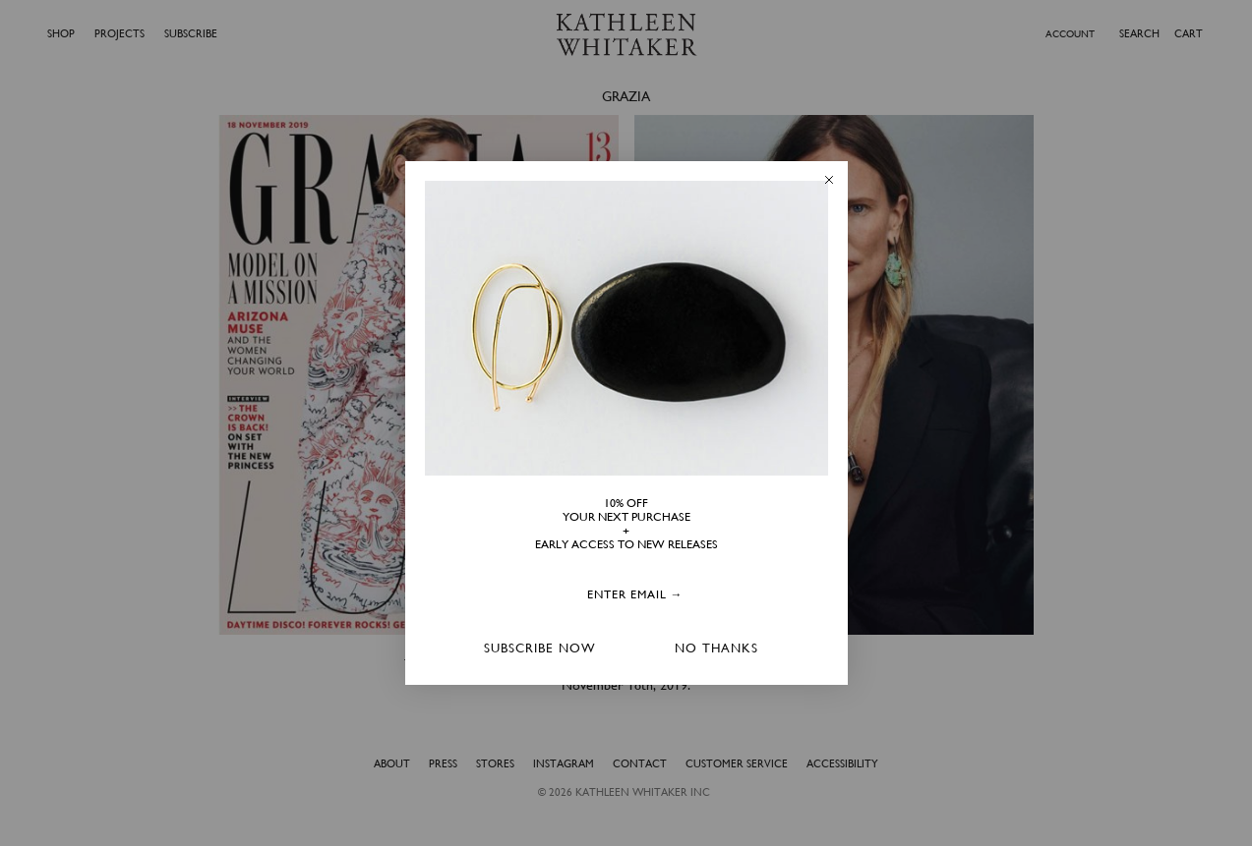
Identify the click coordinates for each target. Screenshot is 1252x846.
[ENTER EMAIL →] (635, 596)
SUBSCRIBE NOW (540, 648)
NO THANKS (716, 648)
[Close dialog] (829, 180)
